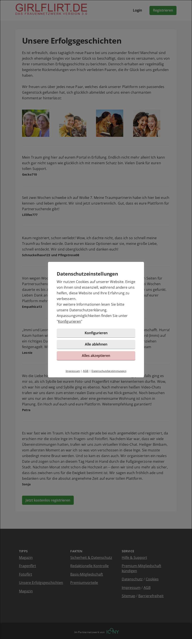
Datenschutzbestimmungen (108, 371)
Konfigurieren (69, 321)
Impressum (73, 371)
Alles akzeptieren (96, 355)
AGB (86, 371)
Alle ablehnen (96, 344)
